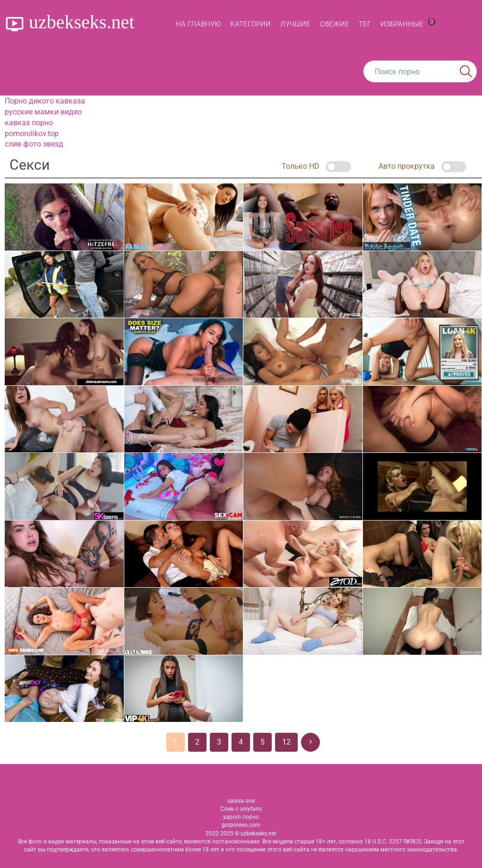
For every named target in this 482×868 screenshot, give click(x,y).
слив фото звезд (34, 143)
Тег (365, 24)
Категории (250, 24)
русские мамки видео (43, 111)
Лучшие (295, 24)
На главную (198, 24)
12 (286, 742)
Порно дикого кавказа (45, 100)
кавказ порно (29, 122)
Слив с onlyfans (241, 809)
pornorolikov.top (32, 133)
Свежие (334, 24)
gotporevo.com (241, 825)
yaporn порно (241, 817)
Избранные (408, 23)
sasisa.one (241, 801)
